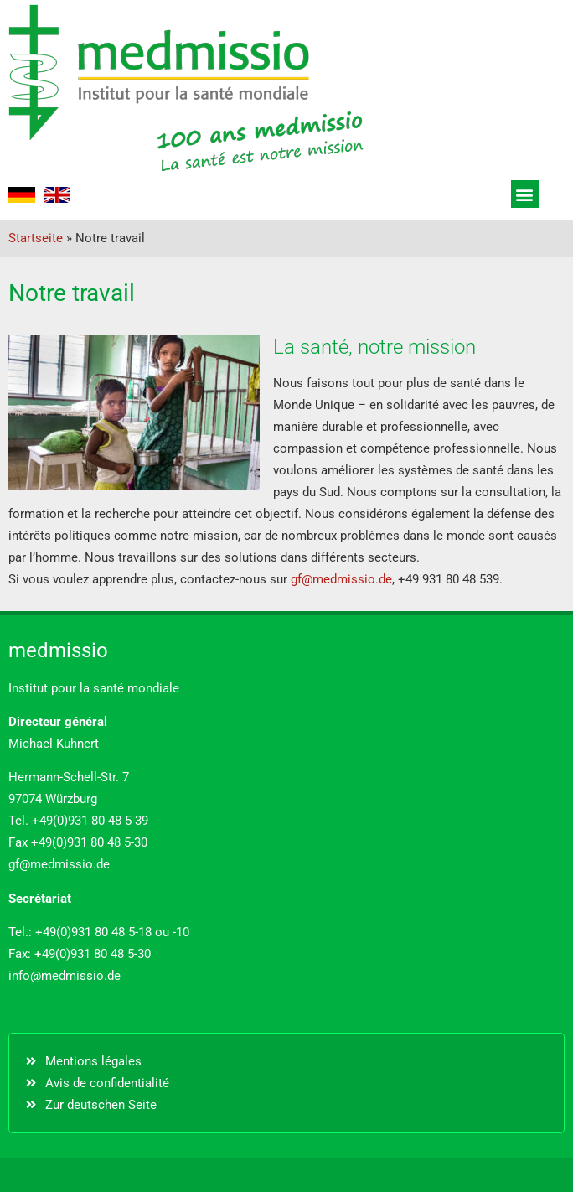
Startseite (35, 238)
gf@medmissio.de (341, 579)
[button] (525, 194)
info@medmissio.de (64, 975)
